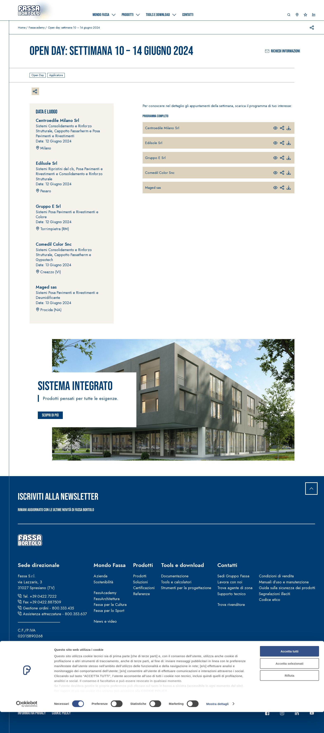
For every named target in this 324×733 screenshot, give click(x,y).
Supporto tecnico (231, 594)
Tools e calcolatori (176, 582)
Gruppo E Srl (155, 157)
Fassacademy (37, 27)
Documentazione (174, 576)
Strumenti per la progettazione (186, 588)
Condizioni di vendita (276, 576)
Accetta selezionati (289, 684)
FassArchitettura (107, 599)
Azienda (100, 576)
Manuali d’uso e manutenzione (284, 582)
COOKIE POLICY (154, 712)
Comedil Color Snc (160, 172)
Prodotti (143, 565)
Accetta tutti (290, 672)
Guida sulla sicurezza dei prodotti (287, 588)
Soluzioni (140, 582)
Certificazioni (144, 588)
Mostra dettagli (217, 725)
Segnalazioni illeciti (274, 594)
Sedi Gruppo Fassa (233, 576)
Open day (37, 75)
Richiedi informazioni (282, 51)
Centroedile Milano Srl (162, 127)
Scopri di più (50, 415)
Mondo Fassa (110, 565)
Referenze (141, 594)
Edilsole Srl (153, 142)
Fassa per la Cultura (110, 604)
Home (21, 27)
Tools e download (182, 565)
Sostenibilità (103, 582)
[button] (289, 15)
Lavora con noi (229, 582)
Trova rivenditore (231, 604)
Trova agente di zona (235, 588)
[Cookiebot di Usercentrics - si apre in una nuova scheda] (27, 725)
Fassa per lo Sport (109, 610)
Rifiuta (289, 696)
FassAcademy (105, 593)
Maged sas (153, 187)
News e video (105, 621)
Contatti (227, 565)
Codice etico (269, 599)
